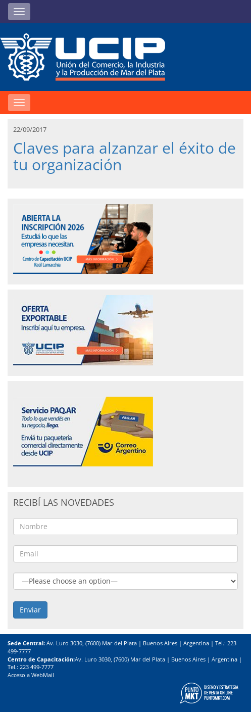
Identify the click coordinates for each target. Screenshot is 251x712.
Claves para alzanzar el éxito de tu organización (124, 156)
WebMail (42, 675)
